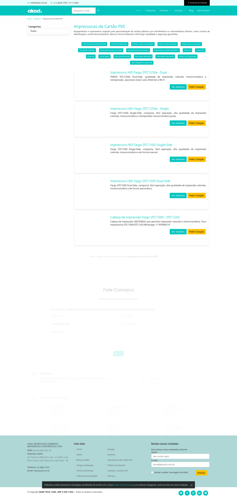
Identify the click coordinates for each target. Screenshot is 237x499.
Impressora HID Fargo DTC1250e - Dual (138, 73)
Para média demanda (165, 57)
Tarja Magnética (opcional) (141, 63)
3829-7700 (62, 2)
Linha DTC (200, 51)
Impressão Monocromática (138, 51)
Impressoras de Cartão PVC (120, 460)
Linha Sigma (104, 57)
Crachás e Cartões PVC (118, 471)
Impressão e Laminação (191, 44)
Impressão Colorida (87, 51)
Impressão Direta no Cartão (111, 51)
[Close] (191, 491)
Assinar (201, 472)
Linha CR (187, 51)
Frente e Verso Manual (167, 44)
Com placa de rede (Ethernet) (94, 44)
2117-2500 (74, 2)
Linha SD (90, 57)
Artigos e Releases (85, 465)
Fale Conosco (203, 10)
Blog (191, 10)
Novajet (111, 449)
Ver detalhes (178, 87)
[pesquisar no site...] (84, 10)
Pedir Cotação (196, 87)
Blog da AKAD (83, 460)
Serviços (111, 476)
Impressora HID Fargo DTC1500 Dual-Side (140, 181)
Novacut (111, 455)
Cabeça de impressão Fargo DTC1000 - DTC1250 (144, 217)
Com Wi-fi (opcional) (119, 44)
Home (138, 10)
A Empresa (150, 10)
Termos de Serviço (85, 471)
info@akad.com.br (38, 2)
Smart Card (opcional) (187, 57)
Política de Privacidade (123, 490)
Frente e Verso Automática (142, 44)
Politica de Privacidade (87, 476)
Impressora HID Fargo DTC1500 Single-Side (141, 145)
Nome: (154, 452)
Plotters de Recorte (116, 465)
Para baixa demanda (143, 57)
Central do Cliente (198, 2)
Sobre (79, 455)
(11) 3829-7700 (43, 467)
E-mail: (154, 460)
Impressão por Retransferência (166, 51)
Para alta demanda (122, 57)
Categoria (37, 19)
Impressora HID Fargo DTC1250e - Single (139, 109)
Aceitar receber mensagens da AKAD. (171, 472)
